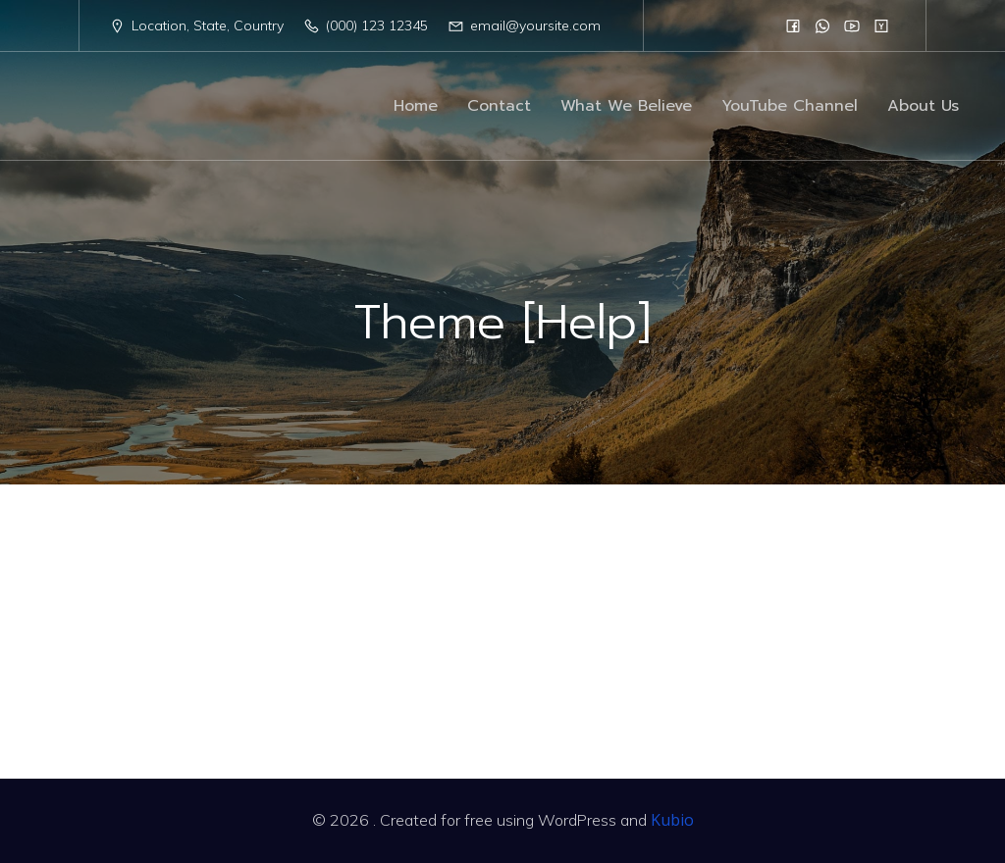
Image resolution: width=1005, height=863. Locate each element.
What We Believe (626, 106)
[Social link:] (793, 25)
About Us (923, 106)
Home (416, 106)
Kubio (672, 820)
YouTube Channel (789, 106)
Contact (499, 106)
